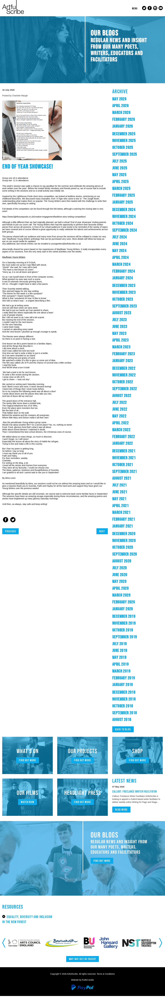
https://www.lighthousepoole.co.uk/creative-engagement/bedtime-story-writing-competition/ (44, 218)
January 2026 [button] (128, 128)
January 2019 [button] (128, 686)
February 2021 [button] (130, 521)
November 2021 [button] (130, 459)
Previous (12, 533)
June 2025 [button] (124, 169)
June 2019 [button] (124, 652)
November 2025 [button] (130, 142)
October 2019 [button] (129, 631)
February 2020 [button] (130, 603)
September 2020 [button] (132, 556)
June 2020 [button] (124, 576)
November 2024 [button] (130, 218)
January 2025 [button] (128, 203)
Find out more (27, 762)
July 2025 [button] (123, 162)
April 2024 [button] (124, 259)
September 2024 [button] (132, 232)
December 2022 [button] (130, 370)
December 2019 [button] (130, 618)
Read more (123, 814)
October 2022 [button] (129, 383)
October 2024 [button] (129, 225)
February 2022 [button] (130, 438)
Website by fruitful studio (82, 987)
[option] (18, 950)
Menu (133, 8)
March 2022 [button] (126, 431)
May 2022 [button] (122, 418)
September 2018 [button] (132, 714)
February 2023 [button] (130, 355)
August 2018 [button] (127, 721)
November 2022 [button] (130, 377)
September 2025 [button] (132, 156)
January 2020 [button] (128, 610)
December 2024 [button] (130, 211)
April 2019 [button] (124, 666)
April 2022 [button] (124, 424)
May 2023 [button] (122, 335)
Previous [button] (4, 950)
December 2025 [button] (130, 135)
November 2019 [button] (130, 625)
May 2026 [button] (122, 100)
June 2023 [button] (124, 328)
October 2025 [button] (129, 149)
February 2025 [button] (130, 197)
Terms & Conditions (106, 981)
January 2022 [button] (128, 445)
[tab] (137, 100)
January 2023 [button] (128, 362)
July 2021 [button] (123, 487)
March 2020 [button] (126, 596)
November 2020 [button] (130, 542)
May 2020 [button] (122, 583)
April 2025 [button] (124, 183)
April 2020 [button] (124, 590)
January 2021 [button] (128, 527)
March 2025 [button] (126, 190)
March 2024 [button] (126, 266)
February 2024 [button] (130, 273)
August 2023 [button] (127, 314)
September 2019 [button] (132, 638)
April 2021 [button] (124, 507)
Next (101, 533)
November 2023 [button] (130, 294)
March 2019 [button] (126, 672)
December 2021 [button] (130, 452)
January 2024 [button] (128, 279)
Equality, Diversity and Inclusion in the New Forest (25, 923)
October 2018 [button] (129, 707)
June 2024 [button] (124, 245)
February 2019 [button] (130, 679)
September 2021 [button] (132, 473)
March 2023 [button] (126, 348)
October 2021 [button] (129, 466)
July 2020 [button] (123, 569)
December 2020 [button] (130, 535)
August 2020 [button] (127, 562)
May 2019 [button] (122, 659)
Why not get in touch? (82, 966)
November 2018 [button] (130, 700)
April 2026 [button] (124, 107)
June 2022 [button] (124, 411)
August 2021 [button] (127, 480)
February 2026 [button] (130, 121)
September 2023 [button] (132, 307)
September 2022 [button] (132, 390)
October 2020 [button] (129, 549)
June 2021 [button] (124, 493)
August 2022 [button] (127, 397)
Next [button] (161, 950)
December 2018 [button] (130, 694)
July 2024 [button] (123, 238)
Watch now (27, 804)
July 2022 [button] (123, 404)
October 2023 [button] (129, 301)
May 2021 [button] (122, 500)
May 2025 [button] (122, 176)
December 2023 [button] (130, 287)
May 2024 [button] (122, 252)
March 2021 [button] (126, 514)
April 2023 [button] (124, 342)
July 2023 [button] (123, 321)
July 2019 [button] (123, 645)
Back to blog (125, 731)
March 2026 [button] (126, 114)
